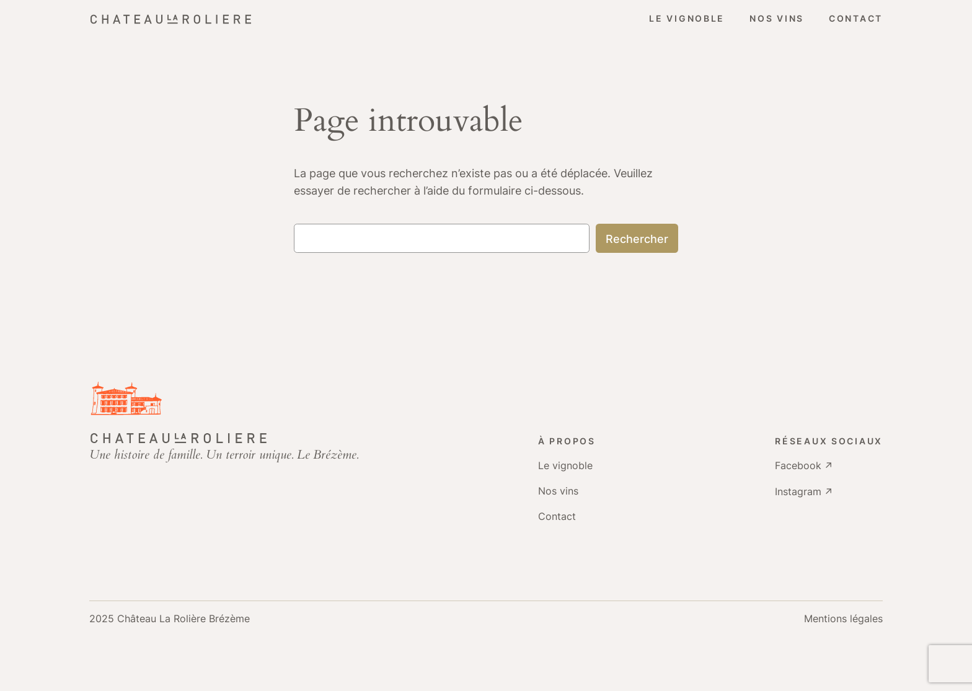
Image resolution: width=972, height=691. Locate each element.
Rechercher (637, 238)
